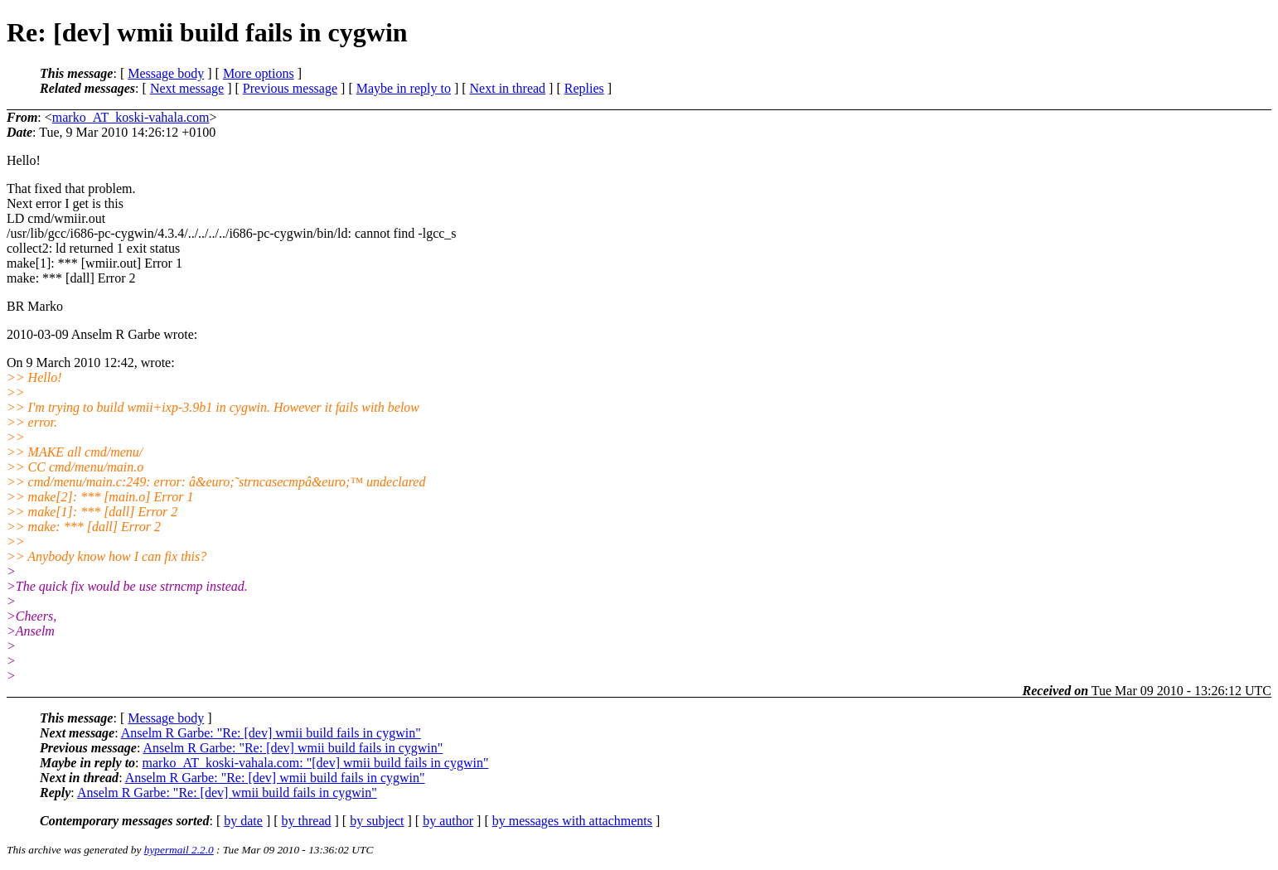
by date (243, 821)
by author (448, 821)
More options (258, 73)
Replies (584, 88)
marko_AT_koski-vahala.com (131, 117)
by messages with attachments (572, 821)
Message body (166, 73)
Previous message (290, 88)
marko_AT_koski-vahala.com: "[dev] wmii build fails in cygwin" (316, 763)
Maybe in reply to (403, 88)
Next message (187, 88)
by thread (307, 821)
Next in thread (508, 88)
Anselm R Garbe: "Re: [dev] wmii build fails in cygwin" (271, 733)
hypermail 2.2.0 (179, 849)
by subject (377, 821)
